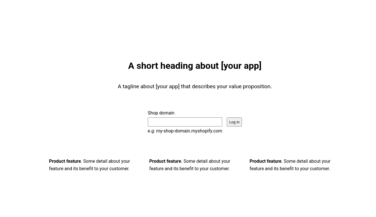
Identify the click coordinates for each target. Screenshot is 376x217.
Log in (234, 122)
